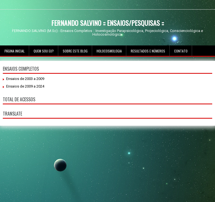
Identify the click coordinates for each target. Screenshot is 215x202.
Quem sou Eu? (44, 51)
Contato (181, 51)
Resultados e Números (148, 51)
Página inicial (14, 51)
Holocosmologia (109, 51)
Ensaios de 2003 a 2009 (25, 79)
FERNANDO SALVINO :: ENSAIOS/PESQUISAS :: (107, 23)
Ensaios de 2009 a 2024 (25, 86)
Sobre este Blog (75, 51)
